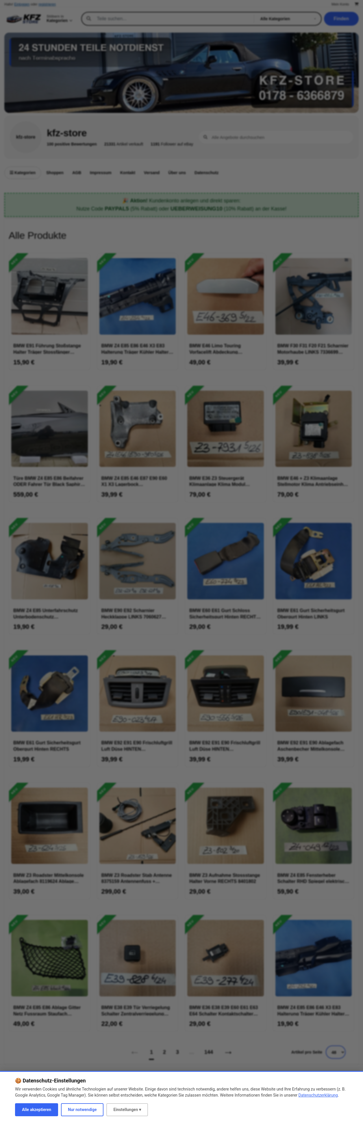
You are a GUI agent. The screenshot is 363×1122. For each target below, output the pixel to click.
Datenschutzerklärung (318, 1095)
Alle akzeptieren (36, 1109)
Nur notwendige (82, 1109)
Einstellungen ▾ (127, 1109)
